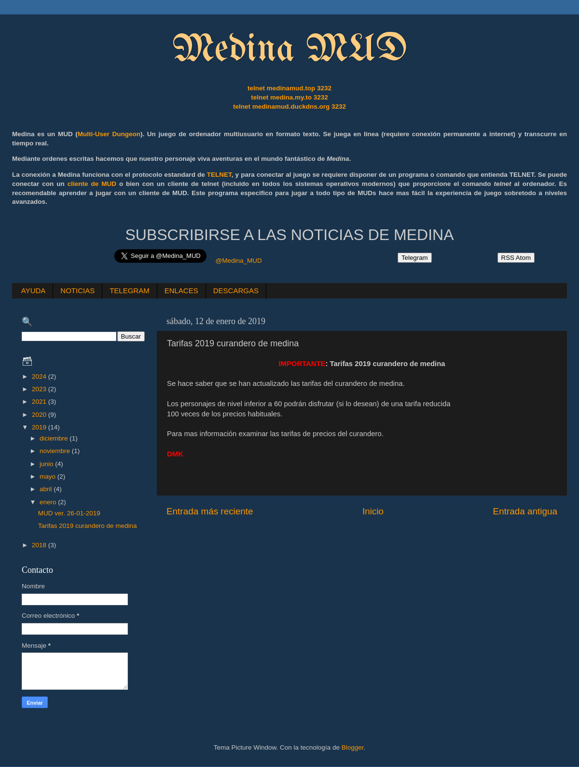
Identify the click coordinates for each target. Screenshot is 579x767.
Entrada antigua (525, 511)
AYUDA (33, 290)
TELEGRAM (130, 290)
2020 (40, 414)
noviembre (56, 451)
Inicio (373, 511)
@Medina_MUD (238, 260)
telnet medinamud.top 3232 (289, 88)
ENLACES (181, 290)
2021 (40, 401)
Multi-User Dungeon (109, 134)
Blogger (353, 747)
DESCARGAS (236, 290)
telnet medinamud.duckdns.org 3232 (289, 106)
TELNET (219, 174)
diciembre (54, 438)
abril (47, 489)
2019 (40, 427)
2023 (40, 389)
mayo (48, 476)
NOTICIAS (77, 290)
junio (47, 464)
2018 (40, 545)
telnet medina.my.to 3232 (289, 97)
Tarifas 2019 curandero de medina (87, 525)
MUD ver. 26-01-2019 (69, 513)
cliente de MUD (92, 183)
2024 (40, 376)
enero (49, 502)
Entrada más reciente (209, 511)
